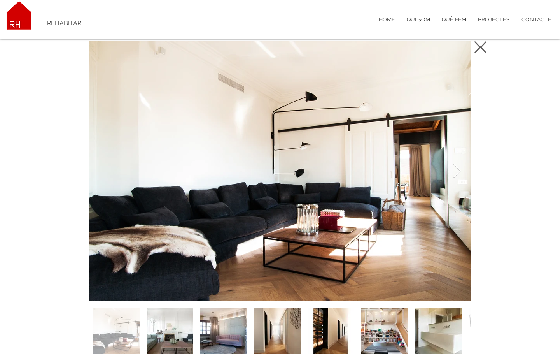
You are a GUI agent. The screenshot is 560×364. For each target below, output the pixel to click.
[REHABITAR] (97, 23)
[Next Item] (457, 171)
